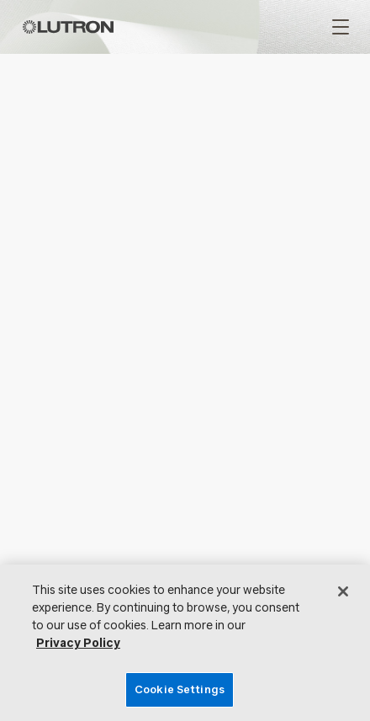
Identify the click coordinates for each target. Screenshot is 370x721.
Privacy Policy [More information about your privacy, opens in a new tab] (78, 643)
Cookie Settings (180, 689)
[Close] (343, 591)
